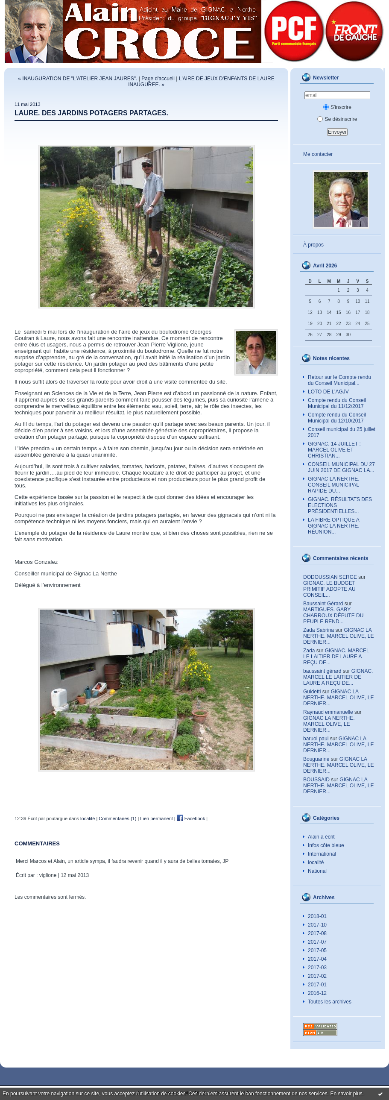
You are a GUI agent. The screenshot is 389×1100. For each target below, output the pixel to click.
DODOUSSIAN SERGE (330, 577)
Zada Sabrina (318, 630)
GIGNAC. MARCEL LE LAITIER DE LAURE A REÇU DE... (336, 657)
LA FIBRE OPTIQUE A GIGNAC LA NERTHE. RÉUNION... (334, 526)
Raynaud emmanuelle (328, 712)
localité (316, 862)
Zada (309, 651)
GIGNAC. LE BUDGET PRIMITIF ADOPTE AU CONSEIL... (329, 589)
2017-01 (317, 985)
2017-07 (317, 942)
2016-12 (317, 993)
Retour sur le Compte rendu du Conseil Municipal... (339, 380)
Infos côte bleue (326, 845)
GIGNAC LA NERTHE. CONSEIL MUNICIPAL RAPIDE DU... (333, 485)
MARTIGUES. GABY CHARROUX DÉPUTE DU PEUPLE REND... (333, 616)
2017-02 (317, 976)
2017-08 (317, 933)
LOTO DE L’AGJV (328, 392)
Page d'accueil (158, 79)
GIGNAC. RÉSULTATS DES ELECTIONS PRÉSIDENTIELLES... (340, 505)
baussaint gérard (322, 671)
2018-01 (317, 916)
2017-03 (317, 968)
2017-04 (317, 959)
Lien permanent (156, 818)
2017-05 (317, 950)
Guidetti (312, 692)
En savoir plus (346, 1094)
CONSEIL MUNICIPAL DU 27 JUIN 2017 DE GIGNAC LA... (341, 467)
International (322, 854)
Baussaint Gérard (323, 604)
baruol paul (315, 739)
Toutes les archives (329, 1002)
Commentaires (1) (117, 818)
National (317, 871)
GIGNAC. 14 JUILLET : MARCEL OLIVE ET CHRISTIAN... (334, 450)
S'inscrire (337, 107)
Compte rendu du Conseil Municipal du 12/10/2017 (337, 418)
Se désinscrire (337, 119)
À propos (313, 245)
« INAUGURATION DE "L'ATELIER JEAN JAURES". (77, 79)
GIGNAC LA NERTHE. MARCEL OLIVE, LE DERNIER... (338, 636)
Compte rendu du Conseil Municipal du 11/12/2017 (337, 403)
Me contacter (318, 154)
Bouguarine (316, 759)
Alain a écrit (321, 837)
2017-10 (317, 925)
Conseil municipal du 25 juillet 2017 (341, 432)
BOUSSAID (316, 780)
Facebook (191, 818)
